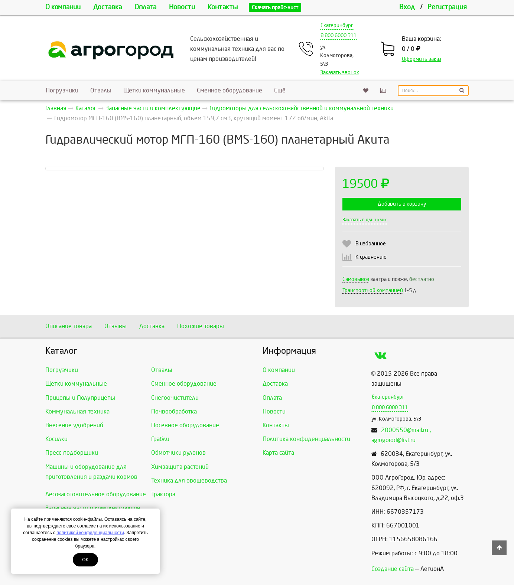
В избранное (370, 243)
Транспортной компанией (372, 290)
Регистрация (447, 7)
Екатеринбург (337, 25)
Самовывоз (355, 279)
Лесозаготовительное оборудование (95, 494)
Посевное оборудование (185, 425)
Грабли (160, 439)
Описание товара (68, 326)
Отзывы (115, 326)
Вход (407, 7)
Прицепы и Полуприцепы (80, 398)
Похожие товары (200, 326)
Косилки (56, 439)
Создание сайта (392, 569)
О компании (63, 7)
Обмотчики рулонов (178, 453)
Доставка (107, 7)
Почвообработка (174, 411)
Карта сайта (278, 453)
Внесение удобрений (74, 425)
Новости (182, 7)
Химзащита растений (180, 467)
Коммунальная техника (77, 411)
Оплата (145, 7)
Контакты (223, 7)
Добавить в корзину (402, 204)
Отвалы (100, 90)
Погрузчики (62, 90)
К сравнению (371, 257)
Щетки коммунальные (154, 90)
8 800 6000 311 (339, 35)
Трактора (163, 494)
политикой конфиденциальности (90, 532)
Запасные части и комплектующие (92, 508)
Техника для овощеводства (189, 480)
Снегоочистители (175, 398)
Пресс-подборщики (71, 453)
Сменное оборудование (229, 90)
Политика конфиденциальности (306, 439)
